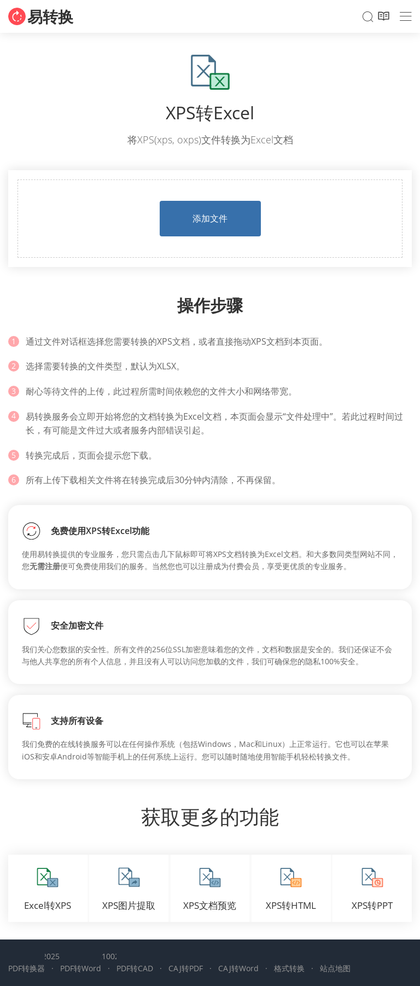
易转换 (50, 16)
